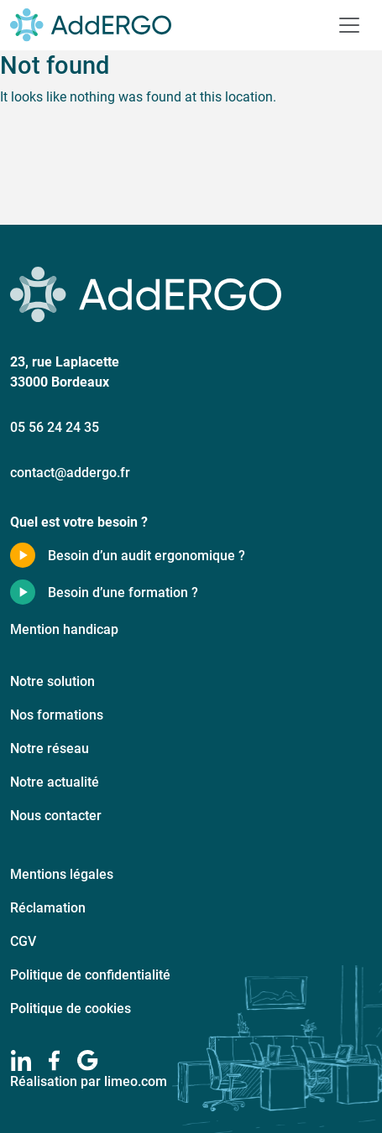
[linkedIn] (20, 1060)
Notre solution (52, 680)
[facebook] (54, 1060)
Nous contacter (56, 815)
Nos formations (56, 714)
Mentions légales (61, 873)
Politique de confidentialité (90, 974)
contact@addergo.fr (70, 472)
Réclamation (48, 907)
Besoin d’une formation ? (123, 591)
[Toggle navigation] (349, 25)
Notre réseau (49, 747)
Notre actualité (54, 781)
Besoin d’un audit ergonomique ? (146, 555)
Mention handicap (64, 628)
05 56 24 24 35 (54, 426)
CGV (23, 940)
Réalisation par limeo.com (88, 1080)
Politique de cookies (70, 1007)
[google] (87, 1060)
